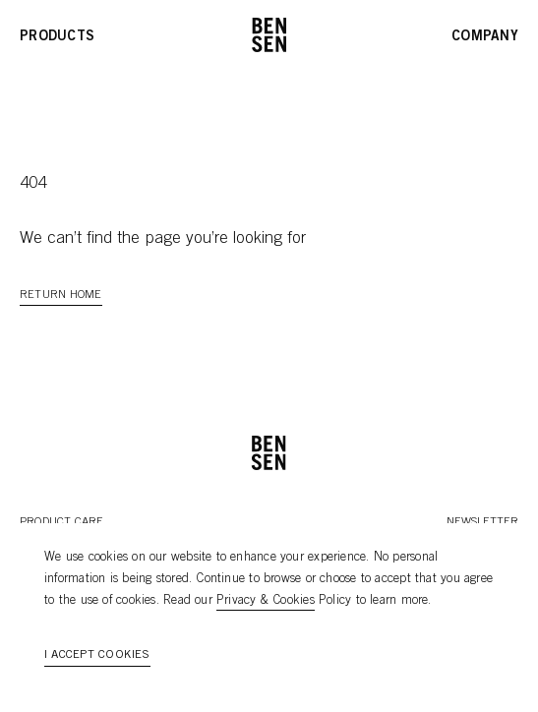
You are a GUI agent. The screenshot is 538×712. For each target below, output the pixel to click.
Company (484, 37)
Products (57, 37)
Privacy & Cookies (265, 601)
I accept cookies (97, 655)
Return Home (61, 295)
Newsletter (482, 522)
